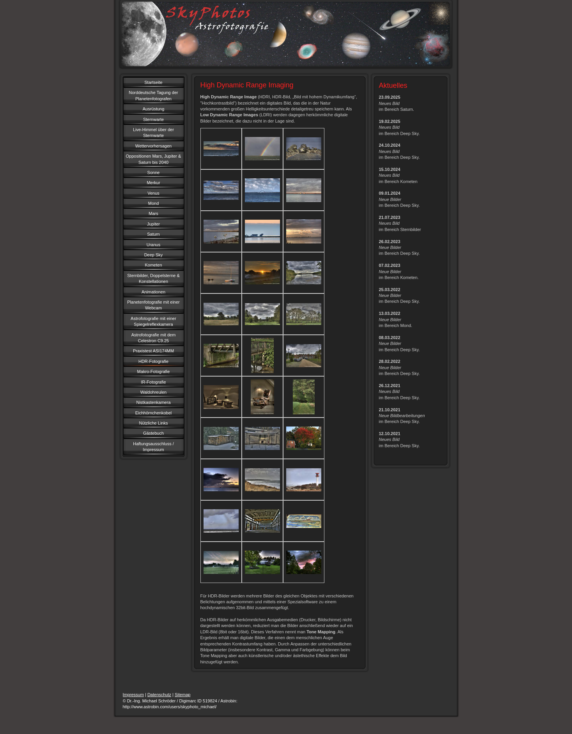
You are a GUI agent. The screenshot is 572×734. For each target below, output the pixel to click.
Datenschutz (159, 694)
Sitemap (182, 694)
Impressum (133, 694)
